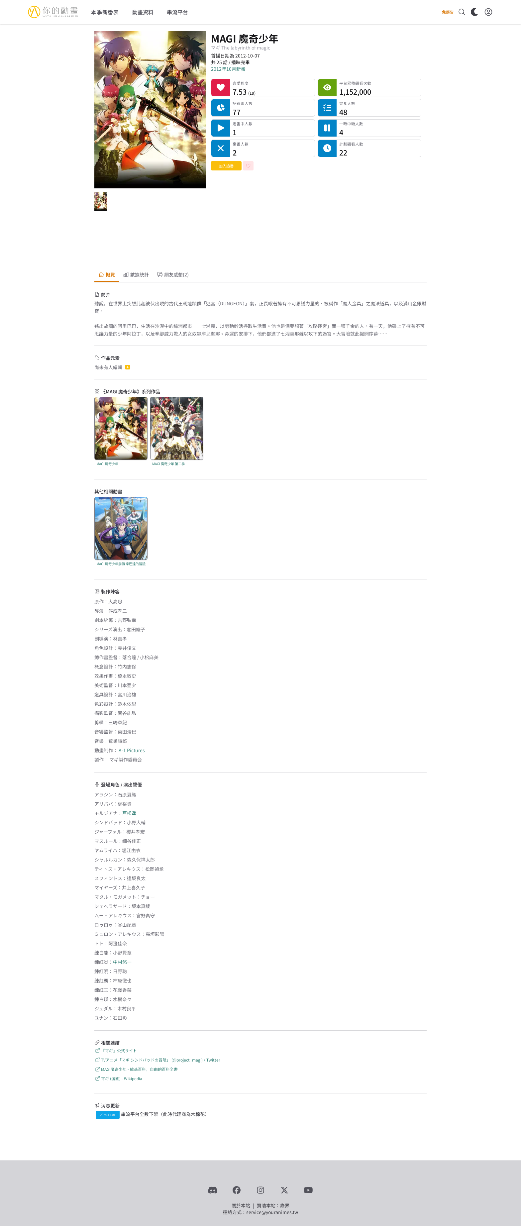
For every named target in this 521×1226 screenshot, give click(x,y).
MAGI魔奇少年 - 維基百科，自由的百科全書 (136, 1069)
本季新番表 (105, 12)
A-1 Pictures (132, 750)
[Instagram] (260, 1190)
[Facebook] (237, 1190)
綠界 (284, 1205)
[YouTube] (308, 1190)
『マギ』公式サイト (115, 1050)
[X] (284, 1190)
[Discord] (213, 1190)
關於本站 (241, 1205)
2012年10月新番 (228, 68)
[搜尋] (462, 12)
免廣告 (448, 12)
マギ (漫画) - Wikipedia (118, 1078)
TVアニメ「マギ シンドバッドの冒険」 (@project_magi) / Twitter (157, 1060)
